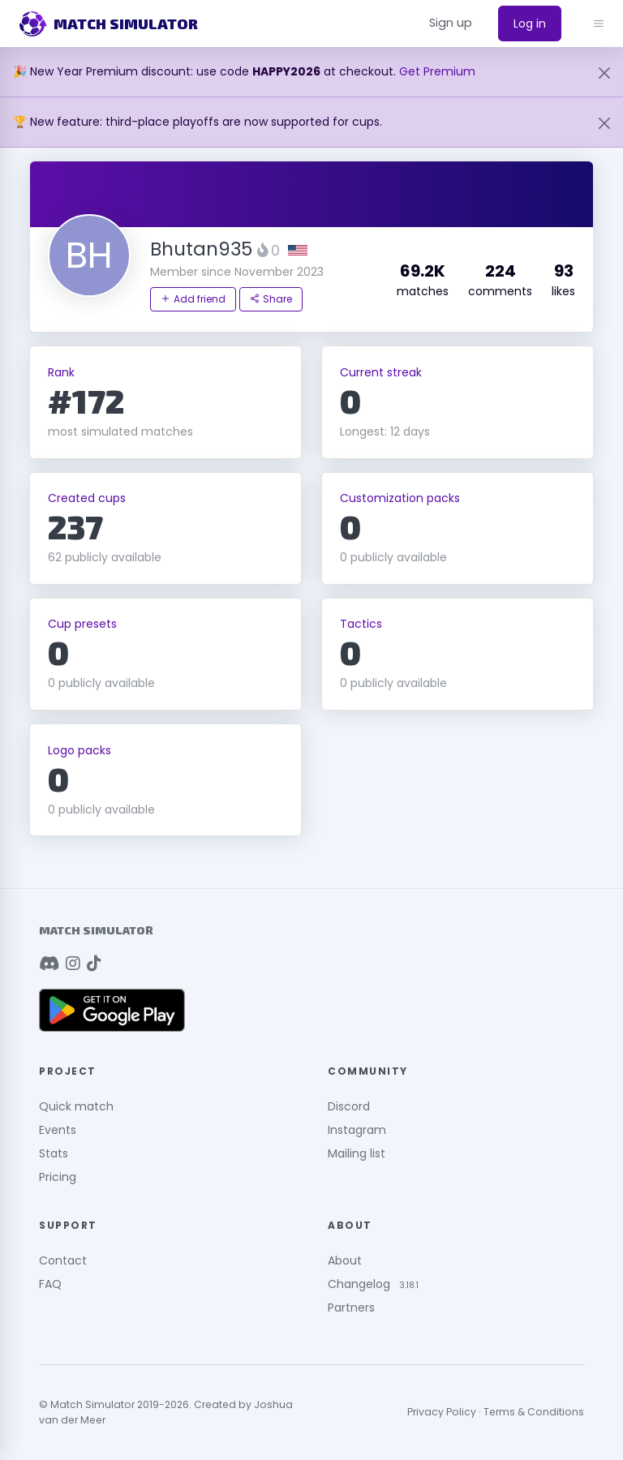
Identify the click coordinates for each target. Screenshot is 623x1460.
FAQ (50, 1284)
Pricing (57, 1177)
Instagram (357, 1130)
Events (57, 1130)
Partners (351, 1307)
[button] (451, 23)
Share (271, 299)
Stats (53, 1153)
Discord (349, 1106)
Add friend (193, 299)
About (345, 1260)
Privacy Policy (441, 1412)
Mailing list (356, 1153)
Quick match (76, 1106)
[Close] (604, 73)
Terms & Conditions (533, 1412)
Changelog (359, 1284)
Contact (63, 1260)
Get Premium (437, 71)
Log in (529, 23)
